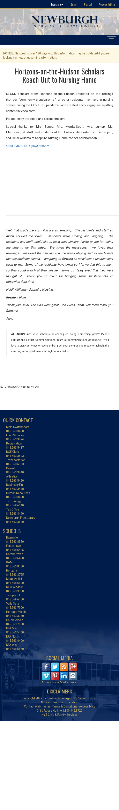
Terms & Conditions (64, 706)
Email (73, 4)
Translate (57, 4)
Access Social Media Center (59, 682)
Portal (88, 4)
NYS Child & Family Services (59, 714)
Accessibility (107, 4)
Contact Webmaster (37, 706)
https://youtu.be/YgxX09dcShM (27, 146)
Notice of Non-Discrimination (59, 702)
